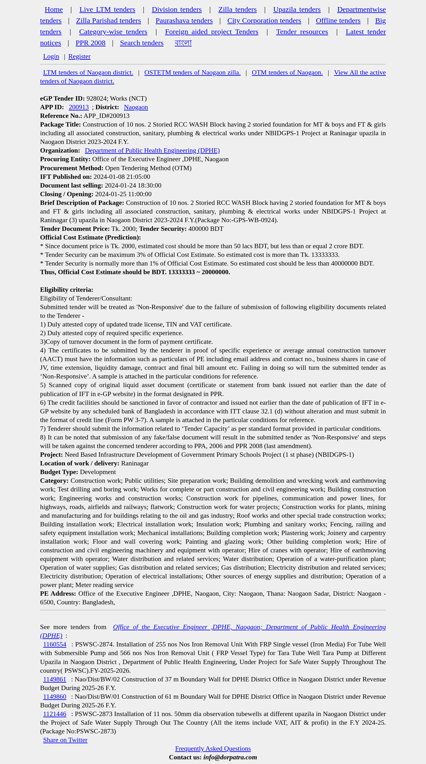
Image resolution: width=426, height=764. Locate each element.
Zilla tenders (237, 9)
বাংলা (183, 43)
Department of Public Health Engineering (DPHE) (152, 150)
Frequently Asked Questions (213, 748)
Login (51, 56)
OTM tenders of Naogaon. (287, 72)
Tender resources (302, 32)
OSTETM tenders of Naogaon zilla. (192, 72)
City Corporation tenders (264, 20)
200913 (79, 107)
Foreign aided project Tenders (212, 32)
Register (79, 56)
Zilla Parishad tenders (108, 20)
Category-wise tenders (113, 32)
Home (54, 9)
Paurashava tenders (184, 20)
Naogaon (136, 107)
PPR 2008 (90, 43)
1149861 (55, 679)
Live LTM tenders (107, 9)
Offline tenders (338, 20)
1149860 (55, 696)
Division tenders (177, 9)
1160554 (55, 644)
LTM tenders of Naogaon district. (88, 72)
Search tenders (142, 43)
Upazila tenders (297, 9)
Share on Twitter (65, 740)
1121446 (55, 714)
